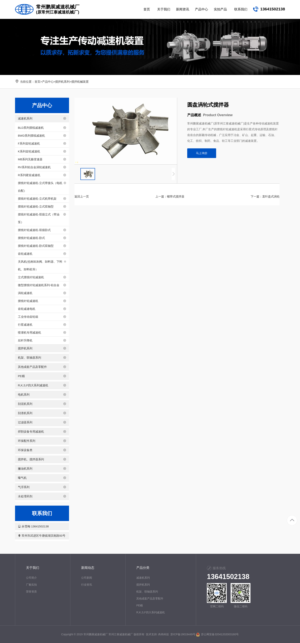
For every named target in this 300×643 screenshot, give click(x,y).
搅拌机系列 (62, 81)
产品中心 (48, 81)
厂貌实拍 (31, 584)
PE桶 (139, 605)
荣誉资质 (31, 591)
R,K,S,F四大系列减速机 (150, 612)
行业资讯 (86, 584)
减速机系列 (143, 577)
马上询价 (201, 153)
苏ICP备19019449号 (182, 634)
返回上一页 (81, 196)
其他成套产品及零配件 (149, 598)
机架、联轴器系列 (147, 591)
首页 (37, 81)
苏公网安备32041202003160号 (217, 634)
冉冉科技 (163, 634)
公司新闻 (86, 577)
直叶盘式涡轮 (271, 196)
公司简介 (31, 577)
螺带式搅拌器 (175, 196)
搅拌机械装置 (80, 81)
